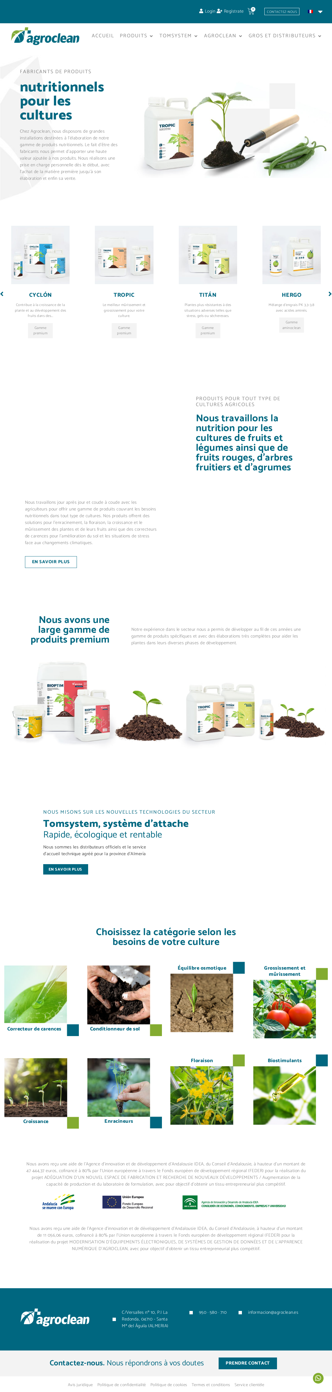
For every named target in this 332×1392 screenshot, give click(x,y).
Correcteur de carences (34, 1041)
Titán (208, 314)
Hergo (292, 314)
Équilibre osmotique (202, 980)
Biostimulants (285, 1072)
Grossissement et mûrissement (285, 983)
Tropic (124, 314)
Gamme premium (41, 351)
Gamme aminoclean (291, 344)
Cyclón (40, 314)
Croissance (36, 1133)
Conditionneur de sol (115, 1041)
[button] (137, 38)
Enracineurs (118, 1133)
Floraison (202, 1072)
